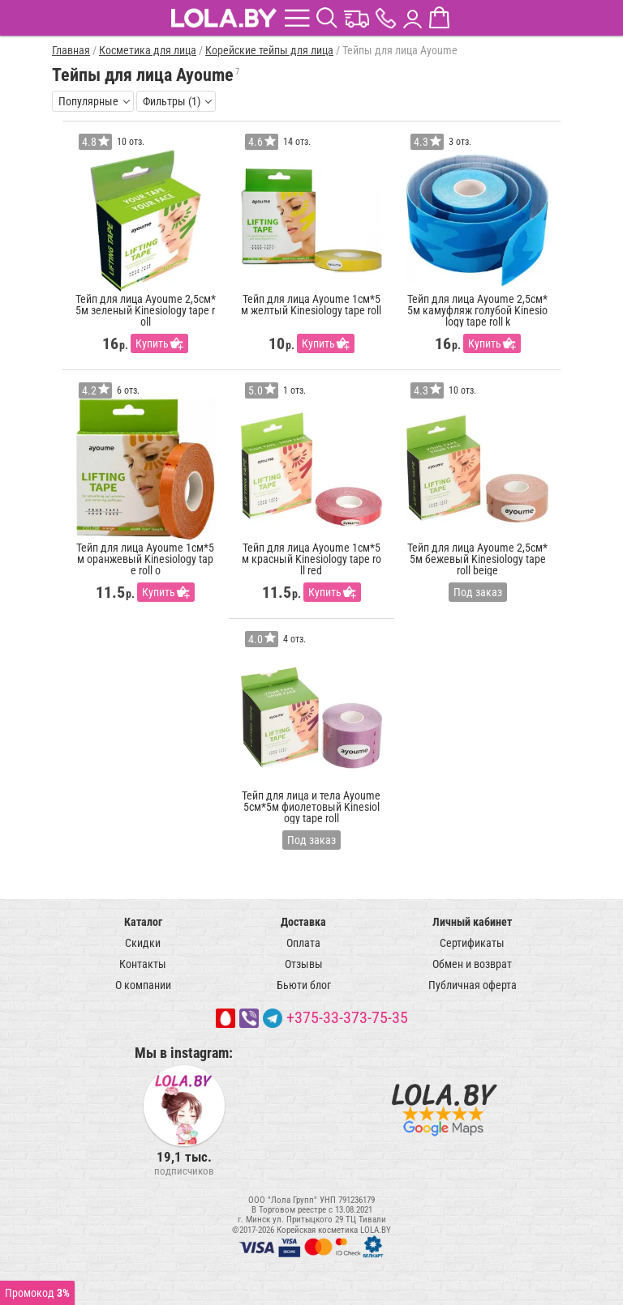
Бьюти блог (304, 985)
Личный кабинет (472, 921)
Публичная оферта (472, 985)
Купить (152, 343)
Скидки (143, 942)
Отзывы (304, 963)
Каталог (143, 921)
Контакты (142, 963)
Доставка (303, 921)
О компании (143, 985)
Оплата (303, 942)
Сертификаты (472, 942)
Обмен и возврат (472, 963)
